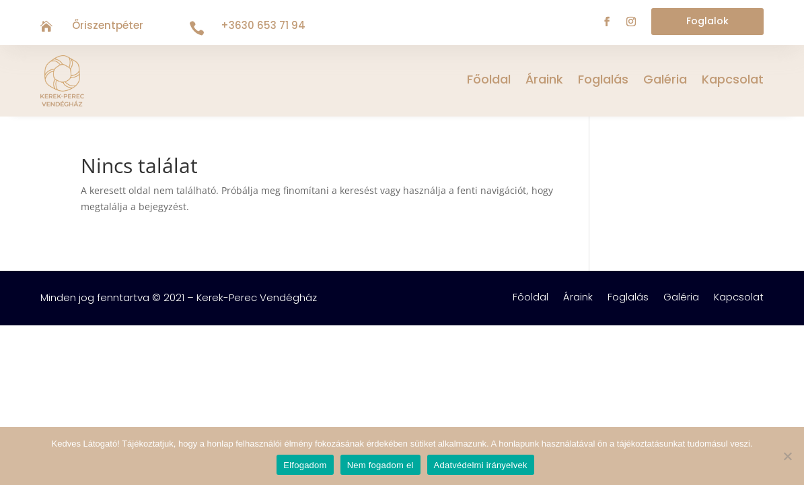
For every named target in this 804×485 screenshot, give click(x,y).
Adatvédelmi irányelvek (480, 465)
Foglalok (707, 21)
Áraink (544, 81)
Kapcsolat (733, 81)
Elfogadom (304, 465)
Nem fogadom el (380, 465)
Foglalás (603, 81)
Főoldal (489, 81)
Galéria (665, 81)
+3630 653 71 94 (263, 25)
